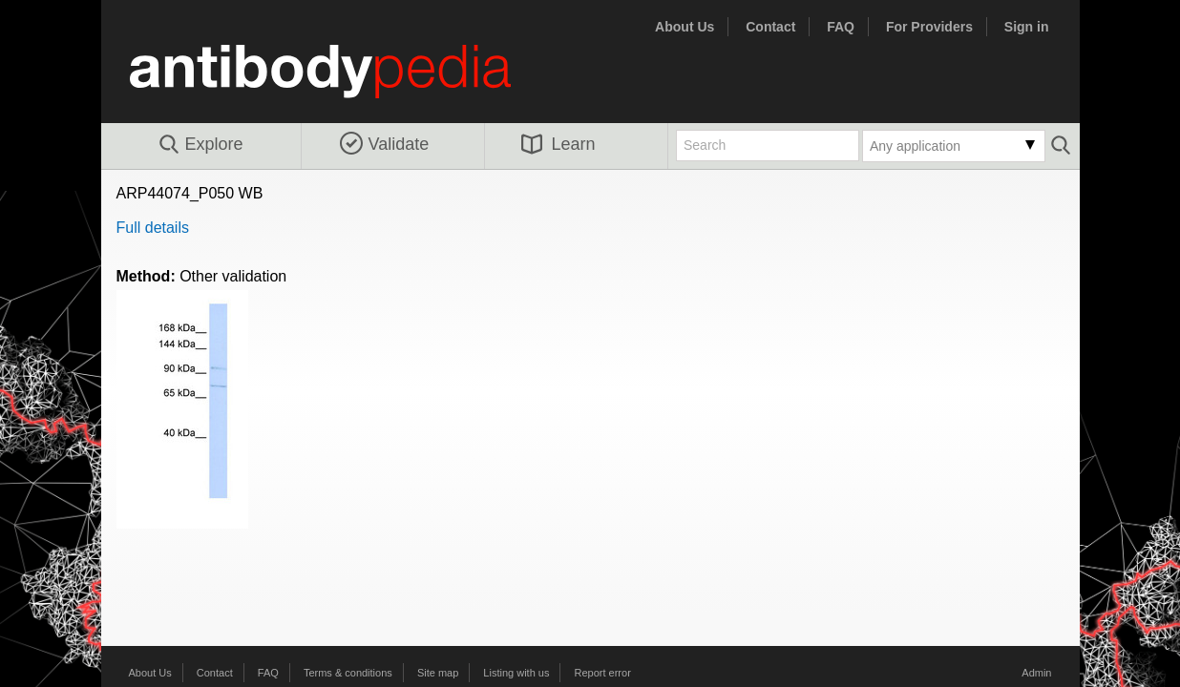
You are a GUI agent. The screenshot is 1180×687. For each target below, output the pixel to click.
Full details (152, 227)
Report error (603, 672)
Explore (200, 145)
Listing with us (516, 672)
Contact (770, 26)
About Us (684, 26)
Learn (558, 144)
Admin (1036, 672)
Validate (385, 144)
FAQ (840, 26)
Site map (437, 672)
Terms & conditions (348, 672)
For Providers (929, 26)
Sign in (1026, 26)
